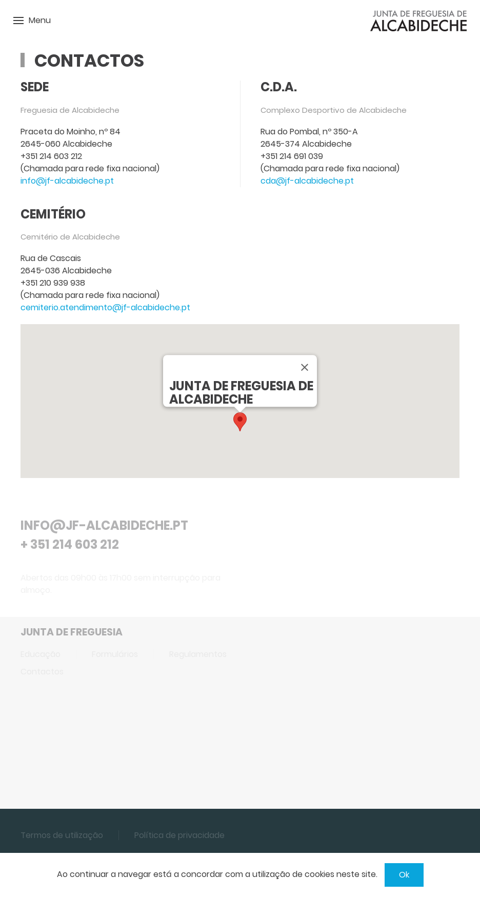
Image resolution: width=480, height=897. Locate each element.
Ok (404, 875)
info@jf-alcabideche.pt (67, 181)
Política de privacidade (179, 835)
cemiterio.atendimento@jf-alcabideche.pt (105, 307)
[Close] (304, 367)
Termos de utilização (62, 835)
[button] (240, 421)
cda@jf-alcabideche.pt (307, 181)
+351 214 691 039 (292, 156)
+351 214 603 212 (51, 156)
